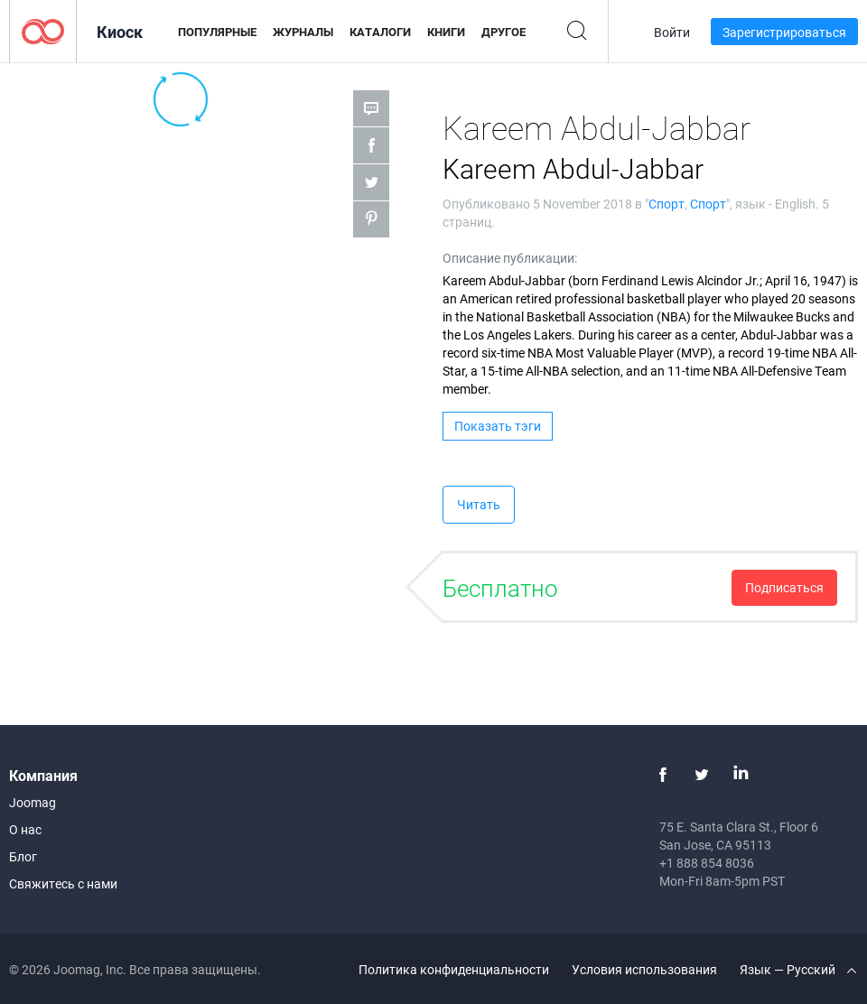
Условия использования (644, 969)
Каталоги (380, 31)
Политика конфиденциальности (454, 969)
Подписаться (784, 587)
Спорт (666, 203)
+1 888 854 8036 (706, 862)
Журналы (303, 31)
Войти (672, 32)
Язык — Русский (798, 969)
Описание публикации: (510, 257)
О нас (25, 829)
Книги (446, 31)
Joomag (32, 802)
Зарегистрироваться (784, 32)
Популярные (217, 31)
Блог (23, 856)
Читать (478, 504)
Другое (503, 31)
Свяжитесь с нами (63, 883)
